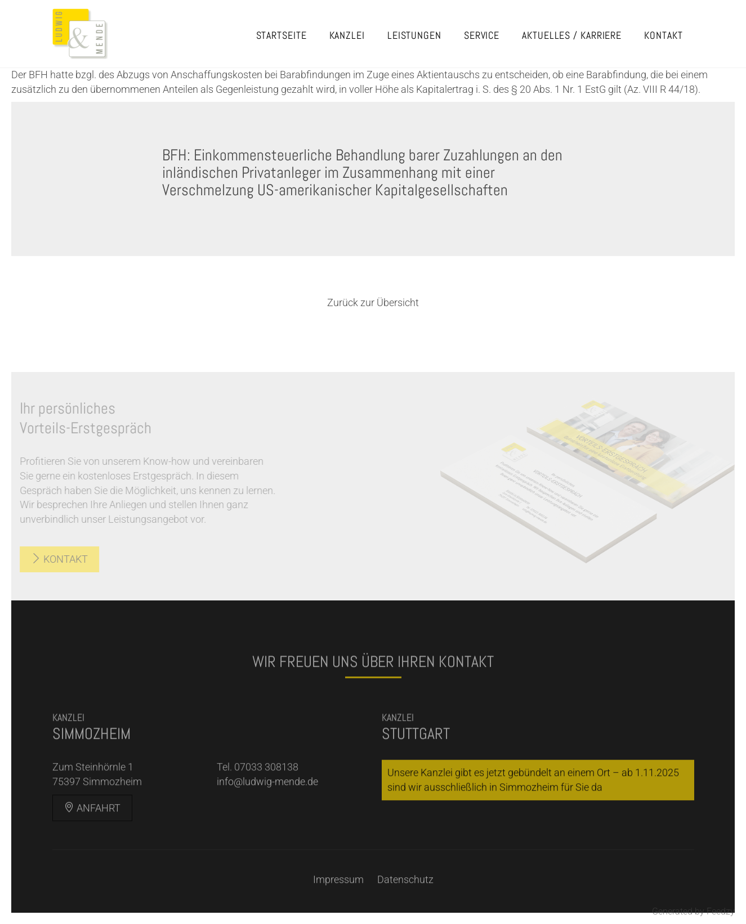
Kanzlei (347, 35)
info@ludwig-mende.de (267, 795)
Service (481, 35)
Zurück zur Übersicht (373, 302)
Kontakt (663, 35)
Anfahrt (92, 822)
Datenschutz (405, 893)
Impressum (338, 893)
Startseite (281, 35)
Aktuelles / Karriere (572, 35)
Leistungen (414, 35)
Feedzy (721, 911)
